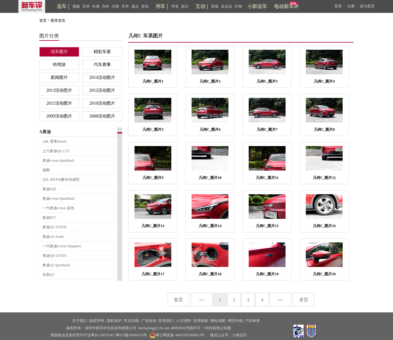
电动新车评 (286, 6)
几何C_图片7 (267, 129)
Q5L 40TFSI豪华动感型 (61, 179)
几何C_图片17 (153, 274)
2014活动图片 (102, 77)
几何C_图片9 (153, 178)
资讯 (145, 6)
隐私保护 (114, 321)
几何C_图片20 (324, 274)
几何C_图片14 (210, 226)
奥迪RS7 (49, 217)
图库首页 (58, 20)
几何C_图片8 (324, 129)
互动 (200, 6)
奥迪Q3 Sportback (56, 265)
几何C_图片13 (153, 226)
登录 (338, 6)
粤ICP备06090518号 (131, 335)
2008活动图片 (102, 116)
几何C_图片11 (267, 178)
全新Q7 (48, 274)
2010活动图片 (102, 103)
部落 (215, 6)
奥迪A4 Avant (53, 236)
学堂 (175, 6)
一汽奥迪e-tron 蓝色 (58, 208)
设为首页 (367, 6)
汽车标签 (252, 321)
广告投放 (149, 321)
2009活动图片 (59, 116)
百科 (105, 6)
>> (280, 299)
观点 (135, 6)
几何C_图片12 (324, 178)
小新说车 (257, 6)
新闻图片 (59, 77)
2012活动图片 (102, 90)
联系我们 (166, 321)
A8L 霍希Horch (54, 141)
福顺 (46, 170)
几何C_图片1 (153, 81)
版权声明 (96, 321)
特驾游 (59, 64)
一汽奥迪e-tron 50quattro (61, 246)
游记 (185, 6)
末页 (303, 299)
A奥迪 (45, 131)
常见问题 (131, 321)
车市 (125, 6)
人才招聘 (183, 321)
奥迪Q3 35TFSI (54, 227)
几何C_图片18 (210, 274)
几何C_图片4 (324, 81)
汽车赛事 (102, 64)
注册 (351, 6)
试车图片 (59, 51)
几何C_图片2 (210, 81)
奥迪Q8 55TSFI (54, 255)
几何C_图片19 (267, 274)
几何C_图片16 (324, 226)
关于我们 (79, 321)
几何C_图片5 (153, 129)
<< (201, 299)
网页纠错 (235, 321)
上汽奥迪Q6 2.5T (55, 151)
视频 (76, 6)
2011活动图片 (59, 103)
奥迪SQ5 (49, 189)
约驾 (238, 6)
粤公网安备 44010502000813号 (177, 335)
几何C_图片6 (210, 129)
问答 (115, 6)
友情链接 (200, 321)
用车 (160, 6)
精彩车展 (102, 51)
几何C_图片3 (267, 81)
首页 (43, 20)
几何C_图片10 (210, 178)
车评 (86, 6)
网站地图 (218, 321)
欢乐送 (226, 6)
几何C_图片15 (267, 226)
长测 (95, 6)
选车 (62, 6)
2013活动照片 (59, 90)
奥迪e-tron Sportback (58, 160)
